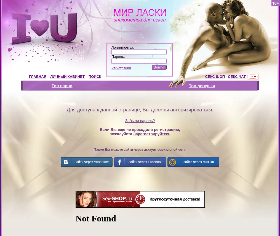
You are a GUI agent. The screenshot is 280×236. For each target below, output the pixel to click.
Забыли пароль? (140, 121)
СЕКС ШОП (215, 77)
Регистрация (121, 68)
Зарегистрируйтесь (151, 134)
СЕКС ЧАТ (237, 77)
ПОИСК (95, 77)
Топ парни (62, 85)
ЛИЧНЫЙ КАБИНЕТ (67, 77)
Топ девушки (202, 85)
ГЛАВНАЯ (37, 77)
